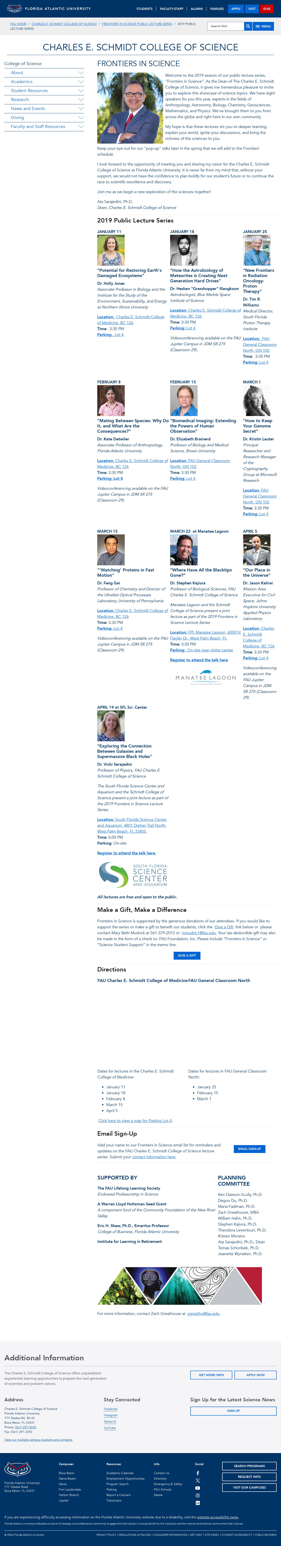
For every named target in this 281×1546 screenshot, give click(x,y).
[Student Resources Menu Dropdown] (81, 90)
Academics (21, 82)
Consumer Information (170, 1535)
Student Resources (29, 91)
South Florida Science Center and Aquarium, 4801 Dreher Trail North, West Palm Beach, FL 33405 (132, 825)
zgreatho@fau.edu (204, 1314)
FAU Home (18, 24)
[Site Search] (229, 26)
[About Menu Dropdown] (81, 72)
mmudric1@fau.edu (199, 933)
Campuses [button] (66, 1464)
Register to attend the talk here (199, 660)
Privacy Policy (106, 1535)
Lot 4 (110, 335)
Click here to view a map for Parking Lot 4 (135, 1121)
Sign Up (233, 1411)
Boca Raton (66, 1473)
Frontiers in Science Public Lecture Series (137, 24)
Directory (160, 1479)
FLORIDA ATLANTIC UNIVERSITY (62, 8)
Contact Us (161, 1473)
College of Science (22, 64)
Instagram (111, 1415)
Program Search (117, 1484)
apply (236, 9)
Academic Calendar (120, 1473)
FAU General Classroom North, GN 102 (260, 344)
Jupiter (64, 1500)
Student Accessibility (237, 1535)
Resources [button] (113, 1464)
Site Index (212, 1535)
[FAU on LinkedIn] (197, 1503)
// (141, 1024)
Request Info (249, 1477)
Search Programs (249, 1466)
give (266, 9)
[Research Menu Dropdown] (81, 99)
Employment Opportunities (125, 1479)
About (17, 73)
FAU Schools (162, 1489)
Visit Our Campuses (249, 1488)
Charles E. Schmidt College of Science (64, 24)
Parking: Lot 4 (110, 478)
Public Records (266, 1535)
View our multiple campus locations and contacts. (38, 1440)
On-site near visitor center (201, 650)
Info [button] (157, 1464)
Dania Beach (67, 1479)
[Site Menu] (263, 26)
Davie (63, 1484)
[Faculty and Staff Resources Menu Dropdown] (81, 126)
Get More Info (211, 1375)
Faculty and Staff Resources (38, 127)
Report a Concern (118, 1495)
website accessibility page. (218, 1517)
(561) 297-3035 (25, 1427)
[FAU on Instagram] (197, 1495)
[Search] (248, 26)
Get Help (196, 1535)
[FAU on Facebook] (197, 1473)
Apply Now (256, 1375)
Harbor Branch (69, 1495)
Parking (111, 1489)
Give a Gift (224, 927)
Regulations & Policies (135, 1535)
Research (20, 100)
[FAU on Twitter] (197, 1480)
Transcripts (113, 1500)
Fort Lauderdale (70, 1489)
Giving (17, 118)
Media (158, 1495)
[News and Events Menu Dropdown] (81, 108)
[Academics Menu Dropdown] (81, 81)
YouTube (110, 1428)
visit (252, 9)
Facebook (110, 1409)
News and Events (28, 109)
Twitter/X (110, 1422)
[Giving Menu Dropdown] (81, 117)
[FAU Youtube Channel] (197, 1488)
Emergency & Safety (168, 1484)
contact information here (153, 1157)
